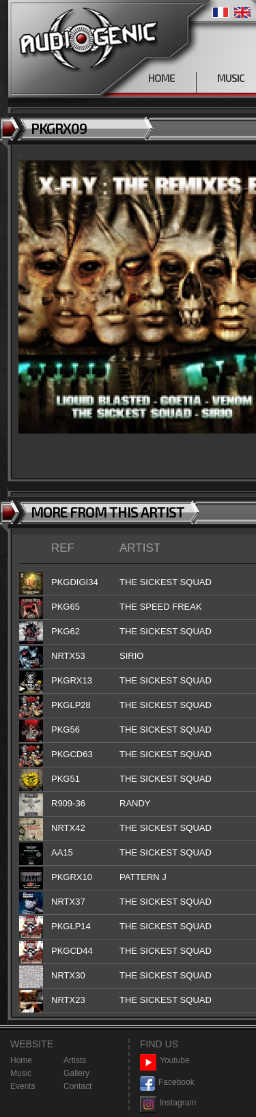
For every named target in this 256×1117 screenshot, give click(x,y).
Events (22, 1086)
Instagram (168, 1103)
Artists (74, 1060)
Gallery (76, 1073)
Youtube (165, 1060)
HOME (161, 78)
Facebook (167, 1082)
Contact (77, 1086)
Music (20, 1073)
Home (21, 1060)
